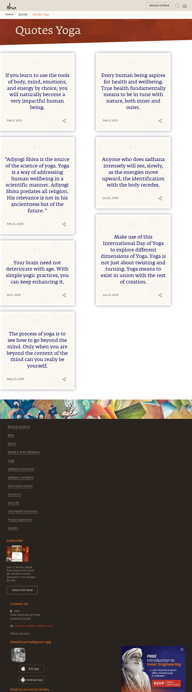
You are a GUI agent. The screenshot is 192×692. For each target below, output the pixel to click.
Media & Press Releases (24, 452)
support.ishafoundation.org (33, 625)
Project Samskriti (20, 519)
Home (9, 14)
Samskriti (14, 494)
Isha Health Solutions (22, 511)
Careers (13, 528)
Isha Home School (20, 486)
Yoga (11, 460)
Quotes (23, 14)
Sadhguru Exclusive (21, 469)
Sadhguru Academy (21, 477)
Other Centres (20, 633)
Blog (11, 435)
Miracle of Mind (19, 426)
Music (12, 443)
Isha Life (13, 502)
